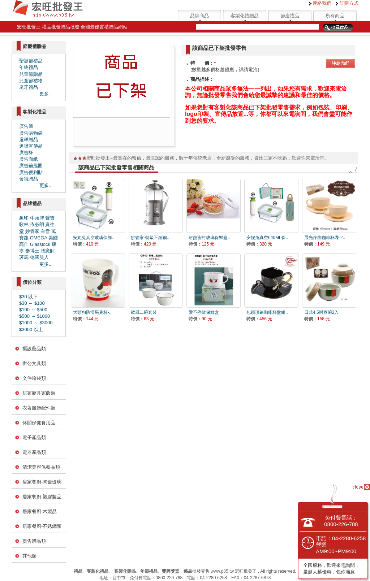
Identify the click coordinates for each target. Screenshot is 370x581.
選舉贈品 (28, 139)
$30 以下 (28, 296)
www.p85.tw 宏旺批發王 (234, 571)
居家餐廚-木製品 (39, 511)
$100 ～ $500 (33, 309)
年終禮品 (28, 67)
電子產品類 (34, 437)
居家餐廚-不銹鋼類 (41, 526)
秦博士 (32, 250)
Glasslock (40, 244)
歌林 (24, 224)
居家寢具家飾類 (38, 393)
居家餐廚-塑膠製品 (41, 496)
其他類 (29, 556)
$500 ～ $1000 (34, 316)
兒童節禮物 (31, 80)
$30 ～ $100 (32, 303)
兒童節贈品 (31, 74)
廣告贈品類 (34, 541)
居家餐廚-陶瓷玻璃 (41, 482)
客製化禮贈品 (245, 15)
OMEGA (38, 237)
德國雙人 (39, 257)
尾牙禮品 (28, 87)
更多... (46, 93)
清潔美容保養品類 (41, 467)
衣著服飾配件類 (38, 408)
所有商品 (335, 15)
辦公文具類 (34, 363)
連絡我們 (320, 3)
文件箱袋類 (34, 378)
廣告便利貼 (31, 172)
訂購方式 (347, 3)
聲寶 (50, 218)
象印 (24, 218)
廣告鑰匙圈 (31, 165)
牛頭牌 (37, 218)
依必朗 (37, 224)
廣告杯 (26, 152)
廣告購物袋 (31, 133)
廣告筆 (26, 126)
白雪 (45, 231)
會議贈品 (28, 179)
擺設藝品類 (34, 348)
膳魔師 (47, 250)
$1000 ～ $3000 (36, 322)
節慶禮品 (289, 15)
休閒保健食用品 (38, 422)
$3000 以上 (31, 329)
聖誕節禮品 (31, 61)
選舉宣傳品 (31, 146)
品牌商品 (199, 15)
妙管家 (32, 231)
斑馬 (24, 257)
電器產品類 (34, 452)
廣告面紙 (28, 159)
